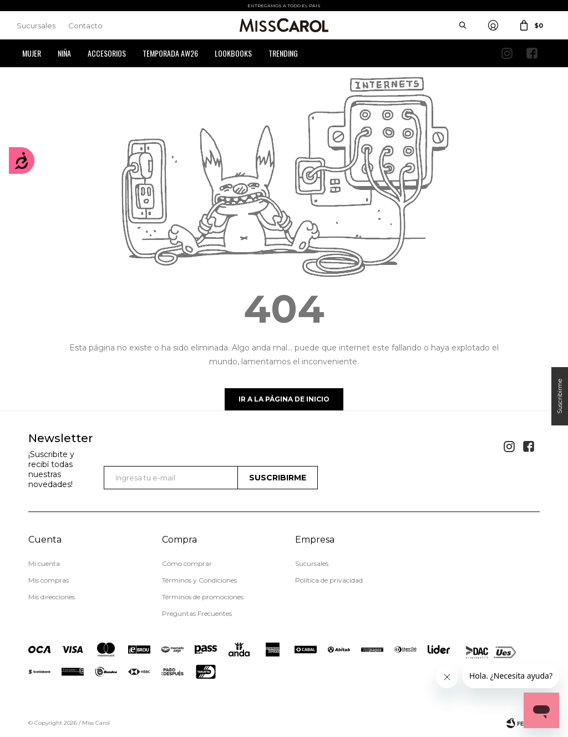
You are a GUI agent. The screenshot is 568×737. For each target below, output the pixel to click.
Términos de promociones (203, 597)
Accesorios (107, 53)
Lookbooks (233, 53)
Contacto (85, 25)
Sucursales (36, 25)
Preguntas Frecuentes (197, 613)
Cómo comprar (187, 563)
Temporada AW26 (170, 53)
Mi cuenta (44, 563)
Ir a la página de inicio (284, 399)
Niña (64, 53)
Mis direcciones (51, 597)
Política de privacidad (329, 580)
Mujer (31, 53)
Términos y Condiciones (199, 580)
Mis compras (48, 580)
